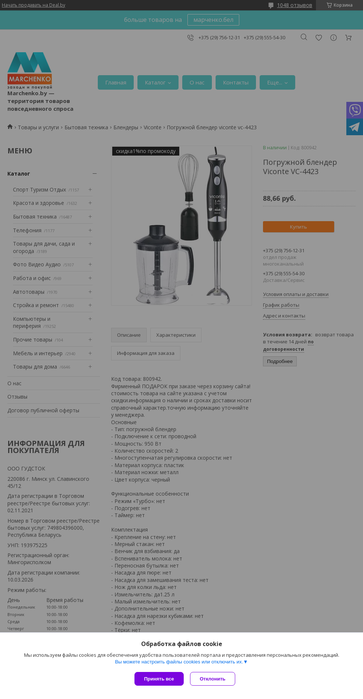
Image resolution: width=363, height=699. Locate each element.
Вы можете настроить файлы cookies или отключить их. (179, 662)
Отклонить (213, 679)
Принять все (159, 679)
